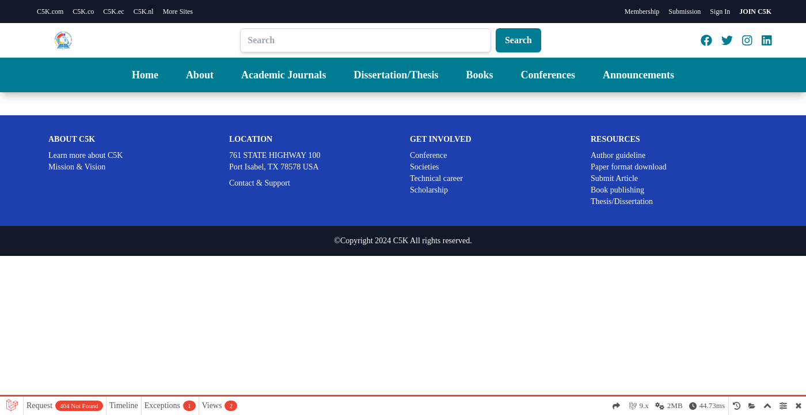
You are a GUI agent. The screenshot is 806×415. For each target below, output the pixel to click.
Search (518, 40)
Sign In (720, 11)
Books (479, 75)
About (200, 75)
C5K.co (83, 11)
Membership (642, 11)
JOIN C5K (755, 11)
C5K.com (50, 11)
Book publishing (617, 190)
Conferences (547, 75)
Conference (428, 155)
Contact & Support (259, 183)
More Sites (178, 11)
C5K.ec (113, 11)
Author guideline (618, 155)
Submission (684, 11)
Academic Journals (283, 75)
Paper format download (628, 167)
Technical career (436, 178)
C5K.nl (144, 11)
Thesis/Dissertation (622, 201)
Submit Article (614, 178)
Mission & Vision (76, 167)
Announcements (638, 75)
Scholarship (429, 190)
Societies (424, 167)
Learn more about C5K (85, 155)
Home (145, 75)
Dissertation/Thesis (395, 75)
